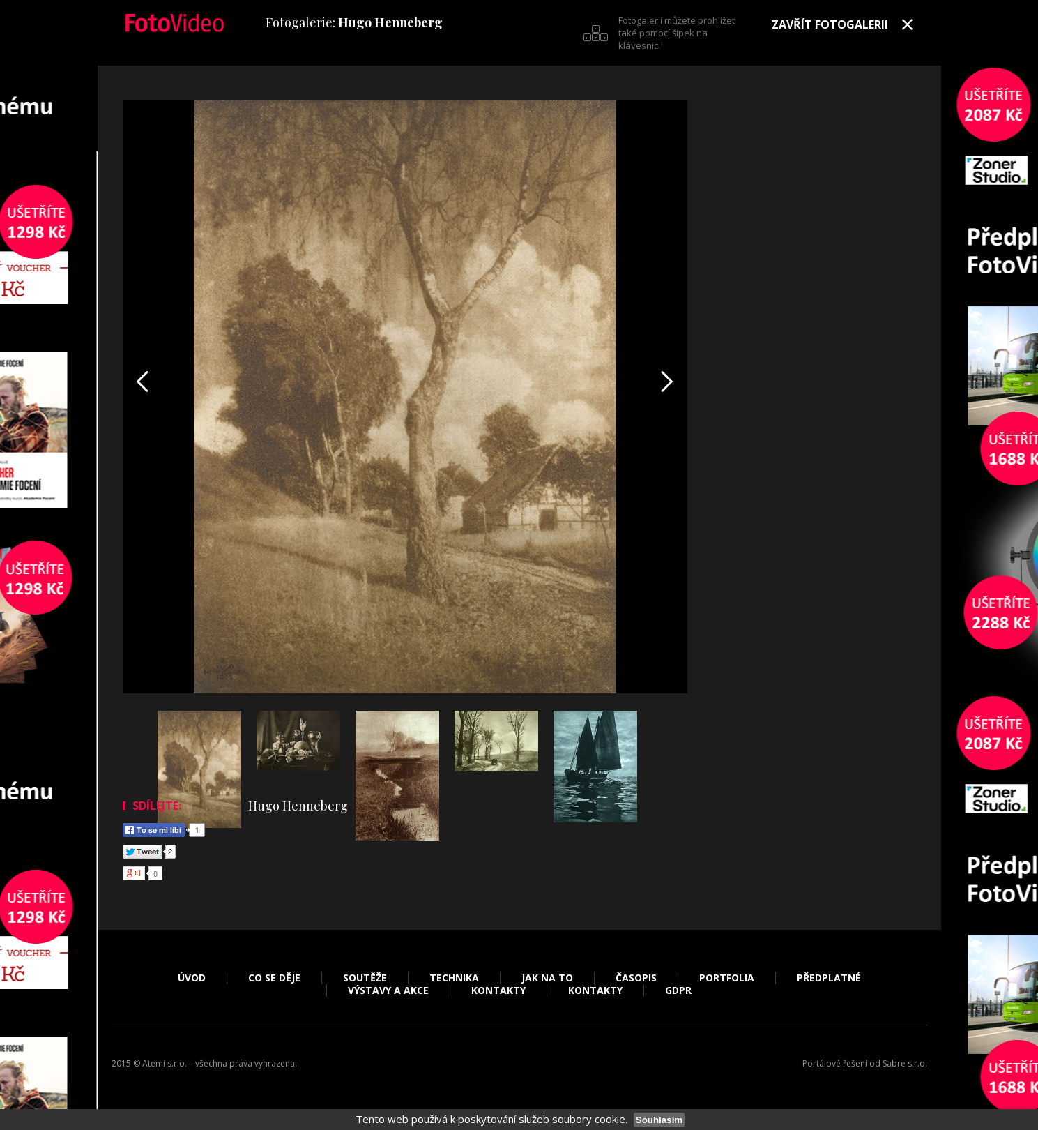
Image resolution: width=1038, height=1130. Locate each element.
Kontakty (498, 990)
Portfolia (726, 978)
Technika (454, 978)
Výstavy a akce (388, 990)
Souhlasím (659, 1120)
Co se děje (274, 978)
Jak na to (547, 978)
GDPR (678, 990)
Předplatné (829, 978)
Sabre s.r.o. (905, 1063)
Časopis (636, 978)
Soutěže (365, 978)
